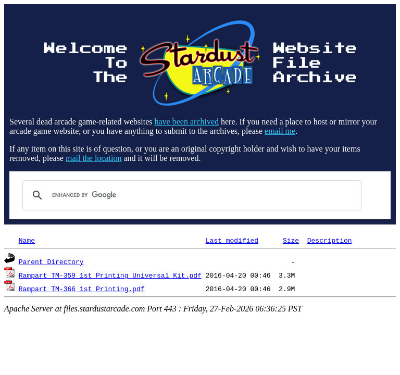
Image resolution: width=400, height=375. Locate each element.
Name (27, 240)
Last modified (232, 240)
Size (291, 240)
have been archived (187, 121)
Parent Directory (51, 261)
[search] (190, 195)
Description (329, 240)
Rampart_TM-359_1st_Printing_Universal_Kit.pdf (110, 275)
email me (280, 131)
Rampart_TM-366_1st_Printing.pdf (82, 288)
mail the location (94, 158)
